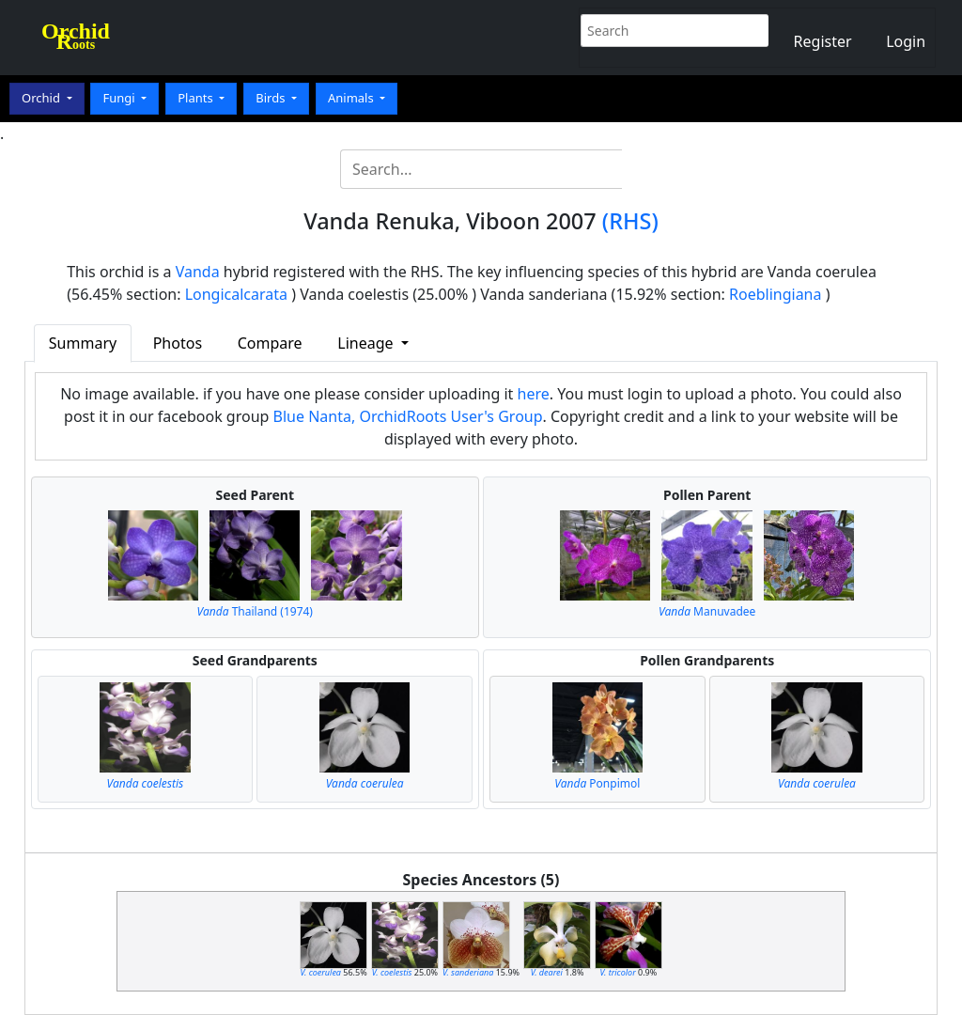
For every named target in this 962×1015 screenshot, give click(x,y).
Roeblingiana (775, 294)
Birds (272, 97)
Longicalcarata (236, 294)
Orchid (42, 97)
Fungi (120, 97)
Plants (197, 97)
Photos (177, 343)
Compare (270, 343)
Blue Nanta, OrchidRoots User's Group (408, 416)
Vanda (198, 271)
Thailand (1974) (255, 611)
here (534, 393)
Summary (82, 343)
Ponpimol (597, 783)
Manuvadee (707, 611)
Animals (352, 97)
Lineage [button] (366, 343)
